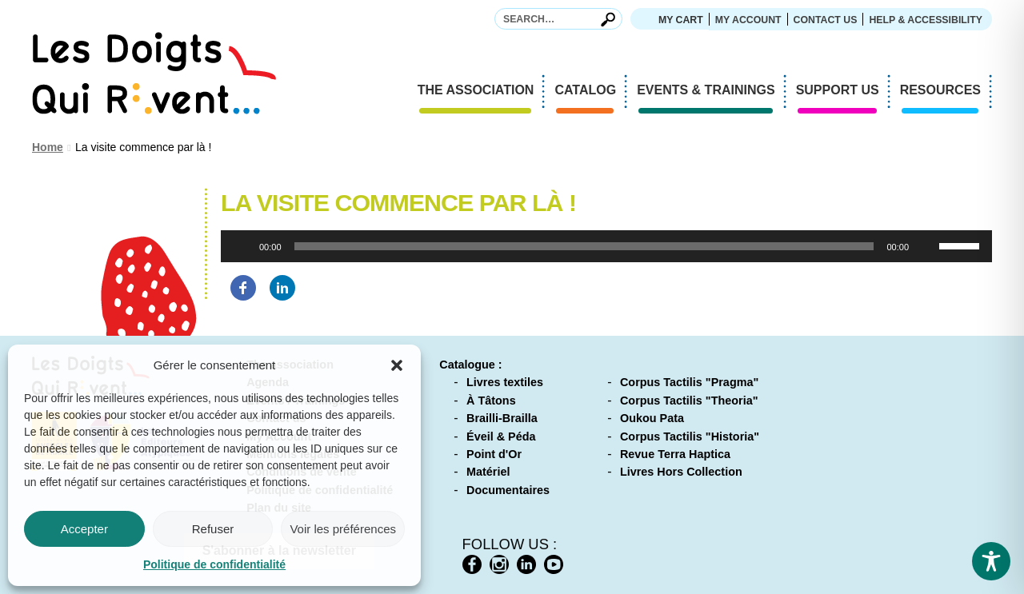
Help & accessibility (925, 20)
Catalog (590, 91)
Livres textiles (504, 382)
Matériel (488, 471)
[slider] (584, 246)
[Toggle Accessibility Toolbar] (991, 561)
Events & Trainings (711, 91)
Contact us (826, 20)
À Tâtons (491, 400)
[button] (397, 365)
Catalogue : (470, 364)
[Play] (242, 246)
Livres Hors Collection (681, 471)
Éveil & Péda (500, 436)
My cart (680, 20)
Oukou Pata (652, 418)
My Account (748, 20)
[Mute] (926, 246)
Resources (946, 91)
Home (47, 147)
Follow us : (510, 544)
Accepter (84, 529)
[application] (606, 246)
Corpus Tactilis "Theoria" (689, 400)
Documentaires (508, 490)
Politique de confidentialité (214, 564)
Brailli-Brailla (502, 418)
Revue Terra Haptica (675, 454)
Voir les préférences (343, 529)
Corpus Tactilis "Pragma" (689, 382)
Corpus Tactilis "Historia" (689, 436)
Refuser (213, 529)
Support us (843, 91)
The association (482, 91)
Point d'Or (494, 454)
